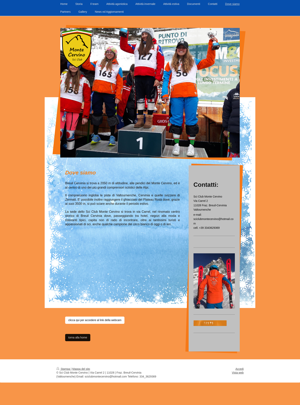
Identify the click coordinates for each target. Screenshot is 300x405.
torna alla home (77, 337)
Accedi (239, 368)
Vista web (238, 372)
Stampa (63, 368)
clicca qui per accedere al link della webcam (94, 320)
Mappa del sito (81, 368)
